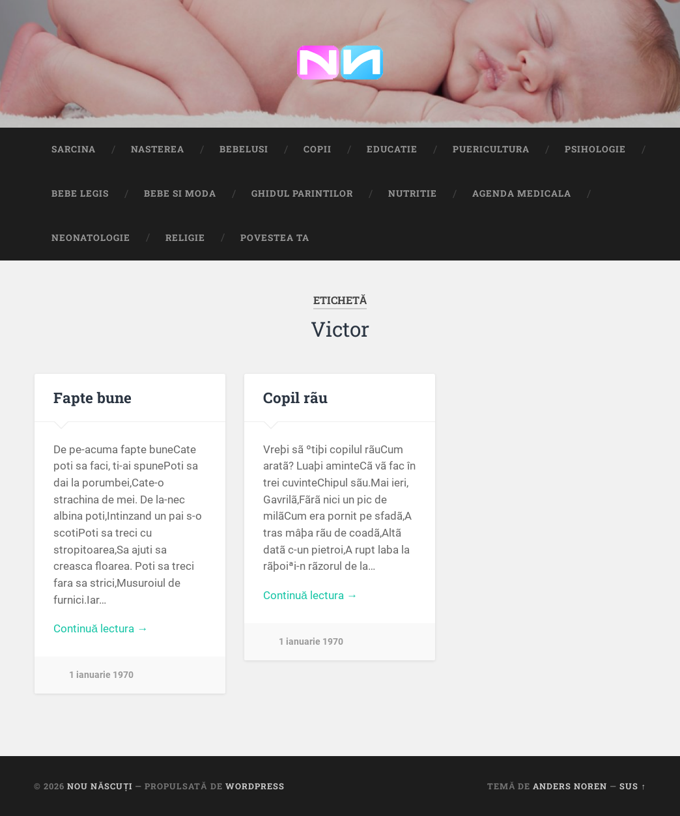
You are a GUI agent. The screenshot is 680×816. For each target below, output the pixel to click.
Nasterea (157, 149)
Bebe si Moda (180, 193)
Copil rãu (295, 397)
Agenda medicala (521, 193)
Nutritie (412, 193)
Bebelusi (244, 149)
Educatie (392, 149)
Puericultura (491, 149)
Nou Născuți (99, 786)
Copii (318, 149)
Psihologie (595, 149)
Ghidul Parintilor (302, 193)
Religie (185, 238)
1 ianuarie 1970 (101, 675)
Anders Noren (570, 786)
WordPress (255, 786)
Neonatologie (90, 238)
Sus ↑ (632, 786)
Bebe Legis (80, 193)
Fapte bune (92, 397)
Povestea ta (274, 238)
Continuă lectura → (100, 628)
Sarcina (73, 149)
